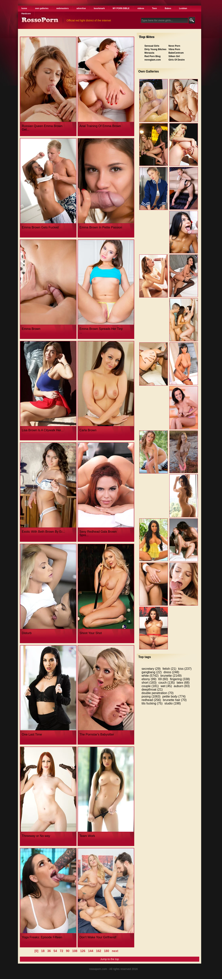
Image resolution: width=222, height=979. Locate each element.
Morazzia (149, 52)
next (115, 951)
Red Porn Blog (152, 56)
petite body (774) (174, 696)
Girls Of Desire (176, 59)
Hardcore (26, 13)
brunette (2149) (170, 675)
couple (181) (150, 686)
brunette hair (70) (175, 700)
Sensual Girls (151, 46)
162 (98, 951)
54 (55, 951)
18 (43, 951)
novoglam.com (152, 59)
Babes (168, 8)
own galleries (41, 8)
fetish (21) (169, 668)
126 (82, 951)
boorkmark (99, 8)
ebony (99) (149, 679)
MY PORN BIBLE (121, 8)
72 (61, 951)
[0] (36, 951)
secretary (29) (151, 668)
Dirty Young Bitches (155, 49)
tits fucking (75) (152, 703)
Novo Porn (174, 46)
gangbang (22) (152, 672)
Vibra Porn (174, 49)
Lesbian (183, 8)
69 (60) (163, 679)
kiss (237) (185, 668)
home (24, 8)
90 (67, 951)
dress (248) (171, 672)
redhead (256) (151, 700)
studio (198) (172, 703)
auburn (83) (182, 686)
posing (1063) (151, 696)
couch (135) (166, 682)
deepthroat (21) (152, 689)
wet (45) (166, 686)
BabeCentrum (176, 52)
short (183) (149, 682)
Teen (154, 8)
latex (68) (183, 682)
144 (90, 951)
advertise (81, 8)
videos (140, 8)
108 (74, 951)
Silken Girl (174, 56)
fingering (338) (180, 679)
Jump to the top (109, 959)
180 (106, 951)
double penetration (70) (157, 693)
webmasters (62, 8)
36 (49, 951)
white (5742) (150, 675)
